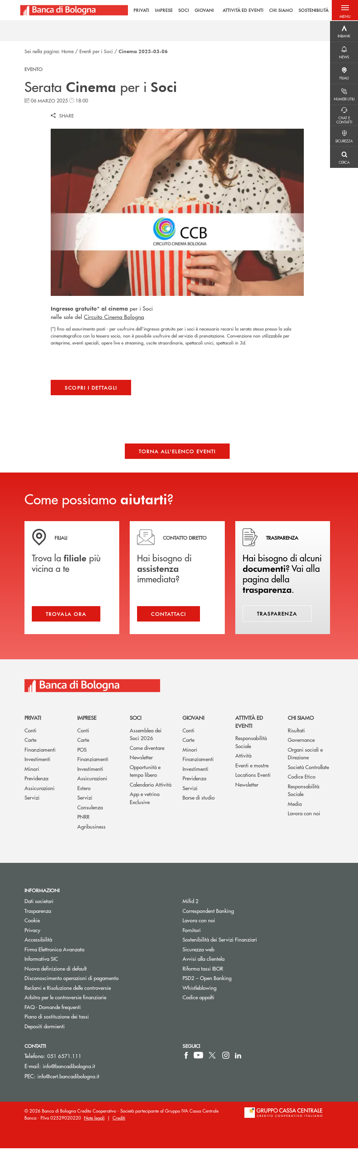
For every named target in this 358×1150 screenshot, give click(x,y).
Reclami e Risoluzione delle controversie (67, 989)
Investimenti (37, 761)
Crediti (119, 1119)
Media (295, 805)
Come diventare (147, 749)
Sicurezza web (198, 950)
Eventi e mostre (251, 767)
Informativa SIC (41, 960)
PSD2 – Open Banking (233, 980)
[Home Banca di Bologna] (73, 10)
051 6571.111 (64, 1058)
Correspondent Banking (208, 912)
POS (82, 751)
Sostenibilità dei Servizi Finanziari (219, 941)
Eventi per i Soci (96, 51)
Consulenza (90, 808)
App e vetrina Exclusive (144, 800)
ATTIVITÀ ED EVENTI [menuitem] (238, 10)
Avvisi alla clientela (203, 960)
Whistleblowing (199, 989)
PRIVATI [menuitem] (137, 10)
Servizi (32, 799)
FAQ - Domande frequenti (52, 1009)
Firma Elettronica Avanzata (54, 950)
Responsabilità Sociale (251, 744)
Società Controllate (308, 768)
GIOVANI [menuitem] (199, 10)
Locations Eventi (253, 776)
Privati (32, 719)
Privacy (32, 931)
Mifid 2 (190, 903)
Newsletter (141, 759)
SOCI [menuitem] (178, 10)
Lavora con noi (304, 815)
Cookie (32, 922)
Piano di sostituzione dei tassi (83, 1018)
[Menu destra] (344, 31)
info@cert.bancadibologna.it (68, 1078)
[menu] (226, 10)
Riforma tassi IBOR (202, 970)
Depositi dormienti (44, 1028)
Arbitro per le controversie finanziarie (91, 999)
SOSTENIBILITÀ (309, 10)
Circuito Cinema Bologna (114, 317)
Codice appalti (198, 999)
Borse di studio (198, 799)
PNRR (83, 818)
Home (68, 51)
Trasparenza (37, 912)
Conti (30, 732)
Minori (31, 770)
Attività (243, 757)
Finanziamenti (40, 751)
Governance (301, 741)
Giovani (193, 719)
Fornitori (191, 931)
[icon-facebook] (186, 1057)
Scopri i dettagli (91, 387)
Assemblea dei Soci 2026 (146, 736)
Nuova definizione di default (55, 970)
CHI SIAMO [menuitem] (276, 10)
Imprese (86, 719)
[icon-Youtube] (198, 1057)
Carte (30, 741)
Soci (135, 719)
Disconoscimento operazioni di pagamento (71, 980)
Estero (84, 789)
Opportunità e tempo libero (145, 772)
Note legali (94, 1119)
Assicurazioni (39, 789)
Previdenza (36, 780)
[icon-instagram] (225, 1057)
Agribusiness (91, 828)
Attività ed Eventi (249, 723)
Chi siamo (301, 719)
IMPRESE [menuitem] (159, 10)
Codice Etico (301, 778)
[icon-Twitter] (213, 1057)
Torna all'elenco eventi (177, 451)
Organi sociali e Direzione (305, 755)
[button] (344, 10)
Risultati (296, 732)
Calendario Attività (150, 786)
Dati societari (38, 903)
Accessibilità (38, 941)
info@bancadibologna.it (69, 1068)
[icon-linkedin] (238, 1057)
